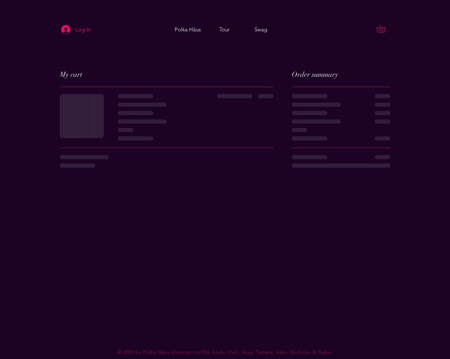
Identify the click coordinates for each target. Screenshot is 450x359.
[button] (384, 28)
